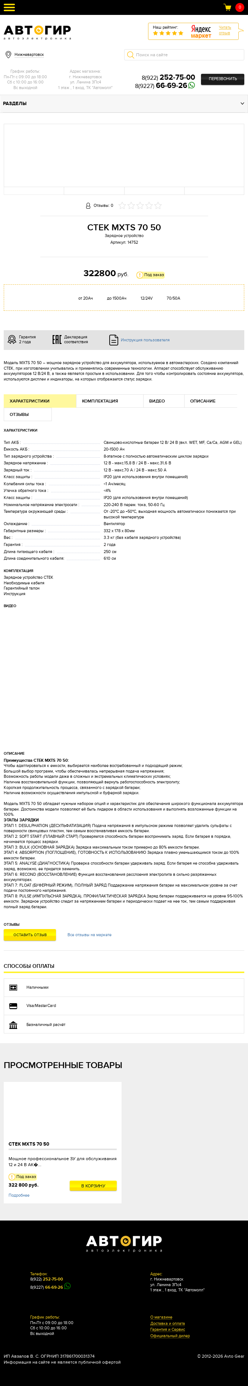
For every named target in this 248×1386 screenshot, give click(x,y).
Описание (203, 401)
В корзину (93, 1185)
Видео (157, 401)
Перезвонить (223, 78)
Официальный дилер (170, 1336)
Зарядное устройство (124, 235)
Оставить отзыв (30, 935)
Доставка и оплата (167, 1324)
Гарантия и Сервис (167, 1329)
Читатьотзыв (225, 30)
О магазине (161, 1317)
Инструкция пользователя (145, 340)
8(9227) (161, 86)
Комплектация (100, 401)
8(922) (168, 78)
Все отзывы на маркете (90, 934)
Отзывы (19, 414)
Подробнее (19, 1195)
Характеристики (30, 401)
